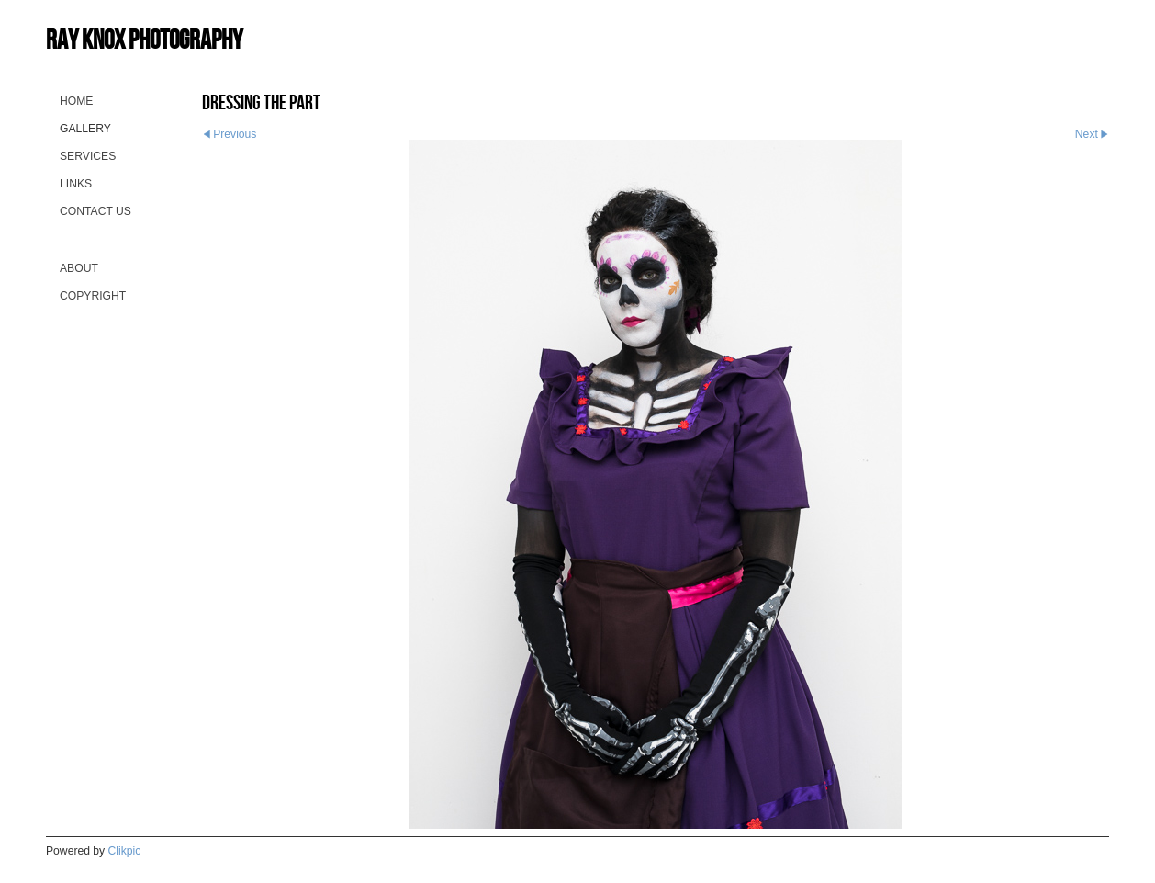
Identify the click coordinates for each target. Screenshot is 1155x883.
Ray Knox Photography (144, 39)
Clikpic (124, 850)
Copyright (93, 295)
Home (76, 101)
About (79, 268)
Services (88, 156)
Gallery (85, 128)
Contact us (95, 211)
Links (76, 183)
